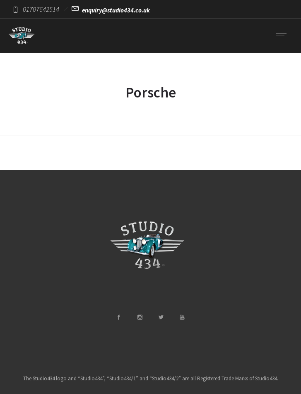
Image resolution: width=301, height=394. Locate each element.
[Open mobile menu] (284, 35)
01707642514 (41, 9)
